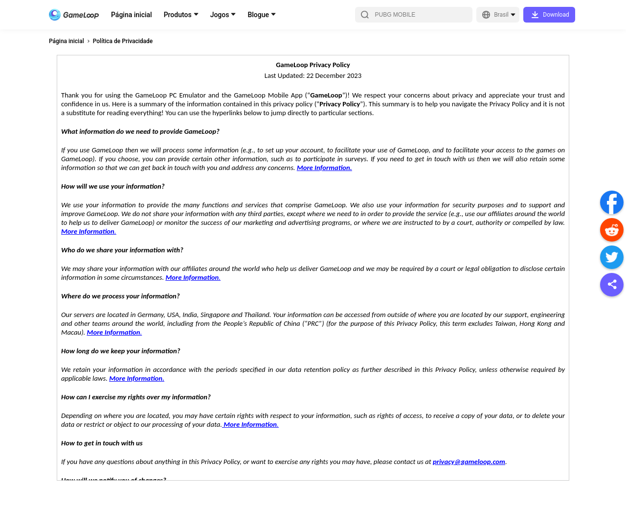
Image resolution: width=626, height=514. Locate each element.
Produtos (178, 15)
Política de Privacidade (123, 41)
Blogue (258, 15)
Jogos (219, 15)
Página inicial (131, 15)
